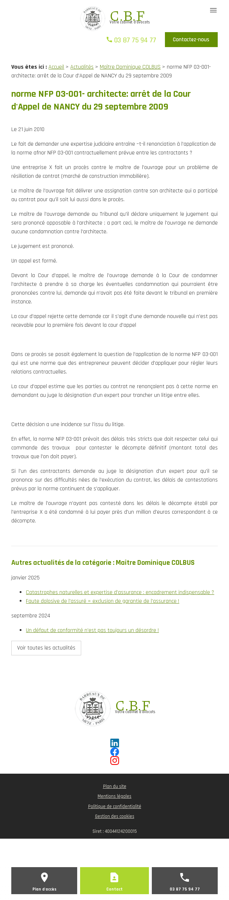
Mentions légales (114, 796)
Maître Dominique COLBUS (130, 67)
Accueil (56, 67)
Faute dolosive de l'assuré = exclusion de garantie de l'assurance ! (102, 601)
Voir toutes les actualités (46, 648)
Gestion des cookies (114, 816)
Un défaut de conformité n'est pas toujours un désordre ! (92, 630)
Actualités (82, 67)
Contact (114, 889)
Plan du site (114, 786)
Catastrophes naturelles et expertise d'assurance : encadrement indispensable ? (120, 592)
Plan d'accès (44, 889)
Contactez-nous (191, 39)
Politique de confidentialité (114, 806)
